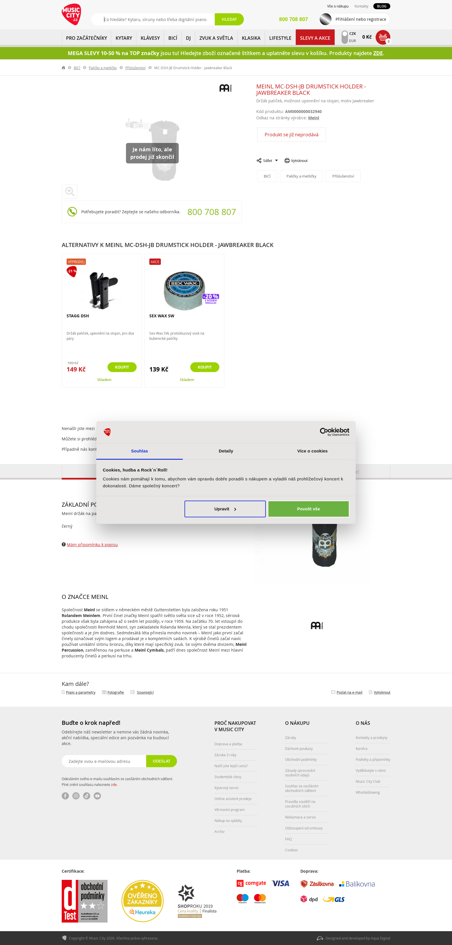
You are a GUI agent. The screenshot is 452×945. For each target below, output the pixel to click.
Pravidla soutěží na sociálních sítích (300, 803)
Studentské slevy (227, 776)
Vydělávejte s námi (371, 770)
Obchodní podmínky (301, 759)
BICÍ (172, 38)
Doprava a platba (228, 744)
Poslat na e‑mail (349, 692)
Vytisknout (299, 160)
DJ (188, 38)
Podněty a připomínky (373, 759)
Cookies (291, 850)
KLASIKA (251, 38)
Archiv (219, 831)
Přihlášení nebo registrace (361, 19)
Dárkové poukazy (299, 748)
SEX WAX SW (161, 315)
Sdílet (267, 160)
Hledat (229, 19)
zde (114, 784)
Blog (382, 6)
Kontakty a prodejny (371, 737)
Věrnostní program (229, 809)
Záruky (290, 737)
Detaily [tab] (226, 450)
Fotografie (116, 692)
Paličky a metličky (103, 67)
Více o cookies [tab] (312, 450)
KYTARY (124, 38)
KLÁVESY (150, 38)
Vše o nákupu (338, 6)
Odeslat (161, 761)
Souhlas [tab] (139, 450)
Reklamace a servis (300, 817)
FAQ (288, 839)
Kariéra (362, 748)
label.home (64, 68)
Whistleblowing (368, 792)
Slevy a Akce (315, 38)
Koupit (121, 367)
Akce (155, 261)
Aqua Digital (380, 938)
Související (145, 692)
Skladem (104, 379)
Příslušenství (135, 67)
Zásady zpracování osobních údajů (300, 772)
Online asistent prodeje (233, 798)
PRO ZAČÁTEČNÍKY (86, 38)
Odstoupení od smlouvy (304, 828)
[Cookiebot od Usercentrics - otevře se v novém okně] (324, 432)
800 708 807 (211, 211)
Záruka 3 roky (225, 754)
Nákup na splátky (228, 820)
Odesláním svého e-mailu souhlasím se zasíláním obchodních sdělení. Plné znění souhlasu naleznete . (117, 781)
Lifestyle (280, 38)
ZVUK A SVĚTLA (216, 38)
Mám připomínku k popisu (92, 544)
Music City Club (368, 781)
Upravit (225, 508)
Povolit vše (308, 508)
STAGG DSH (78, 315)
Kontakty (361, 6)
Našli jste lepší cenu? (231, 765)
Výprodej (76, 261)
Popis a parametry (80, 692)
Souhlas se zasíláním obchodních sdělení (302, 788)
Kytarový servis (226, 787)
